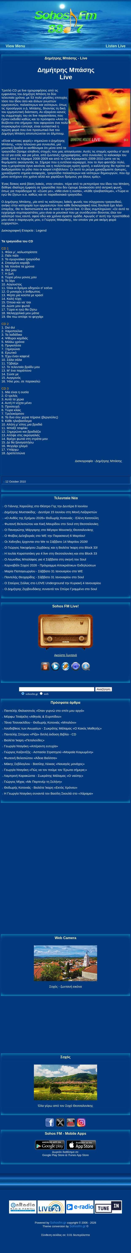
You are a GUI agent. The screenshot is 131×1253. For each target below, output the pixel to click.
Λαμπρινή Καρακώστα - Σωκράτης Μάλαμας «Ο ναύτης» (43, 775)
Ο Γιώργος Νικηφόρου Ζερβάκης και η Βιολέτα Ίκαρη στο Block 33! (51, 547)
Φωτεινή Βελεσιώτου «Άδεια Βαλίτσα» (30, 758)
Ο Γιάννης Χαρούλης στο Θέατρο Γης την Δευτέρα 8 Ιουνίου (46, 506)
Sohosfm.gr (58, 1222)
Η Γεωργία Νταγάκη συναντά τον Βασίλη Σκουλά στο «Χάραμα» (48, 793)
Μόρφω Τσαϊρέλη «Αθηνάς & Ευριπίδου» (32, 716)
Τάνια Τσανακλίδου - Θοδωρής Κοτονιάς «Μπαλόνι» (40, 722)
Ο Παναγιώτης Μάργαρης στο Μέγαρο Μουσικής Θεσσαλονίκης (48, 530)
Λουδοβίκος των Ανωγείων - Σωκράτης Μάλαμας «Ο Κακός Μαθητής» (53, 728)
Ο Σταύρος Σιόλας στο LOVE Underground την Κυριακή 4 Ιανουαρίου (52, 583)
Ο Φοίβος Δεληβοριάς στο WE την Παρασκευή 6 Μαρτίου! (44, 535)
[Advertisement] (65, 868)
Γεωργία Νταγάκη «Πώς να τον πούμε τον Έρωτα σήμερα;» (45, 770)
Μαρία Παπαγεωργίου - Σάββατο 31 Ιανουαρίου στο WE (43, 571)
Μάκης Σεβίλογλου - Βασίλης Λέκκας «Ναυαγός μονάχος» (44, 764)
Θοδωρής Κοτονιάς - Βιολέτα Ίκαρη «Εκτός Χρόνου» (40, 787)
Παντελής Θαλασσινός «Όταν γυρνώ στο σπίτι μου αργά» (44, 710)
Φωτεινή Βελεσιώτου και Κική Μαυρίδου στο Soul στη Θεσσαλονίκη (51, 524)
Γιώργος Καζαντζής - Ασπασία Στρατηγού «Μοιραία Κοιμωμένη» (48, 752)
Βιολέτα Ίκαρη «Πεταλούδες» (24, 740)
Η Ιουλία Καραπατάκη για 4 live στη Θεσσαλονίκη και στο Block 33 (50, 553)
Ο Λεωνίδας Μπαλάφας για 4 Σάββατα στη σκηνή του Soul (45, 559)
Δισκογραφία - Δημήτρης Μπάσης (98, 461)
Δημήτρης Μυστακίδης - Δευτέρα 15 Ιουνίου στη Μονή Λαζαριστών (50, 512)
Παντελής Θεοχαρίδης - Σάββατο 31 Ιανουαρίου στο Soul (44, 577)
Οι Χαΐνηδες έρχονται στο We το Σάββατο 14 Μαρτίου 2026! (46, 541)
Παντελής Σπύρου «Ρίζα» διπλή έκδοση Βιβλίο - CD (40, 734)
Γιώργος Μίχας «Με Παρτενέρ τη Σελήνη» (33, 781)
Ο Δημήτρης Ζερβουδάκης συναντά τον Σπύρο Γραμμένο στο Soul (50, 589)
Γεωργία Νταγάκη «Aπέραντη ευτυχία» (31, 746)
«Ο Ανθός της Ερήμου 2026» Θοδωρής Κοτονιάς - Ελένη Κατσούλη (51, 518)
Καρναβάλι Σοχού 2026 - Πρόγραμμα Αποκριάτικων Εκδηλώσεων (50, 565)
